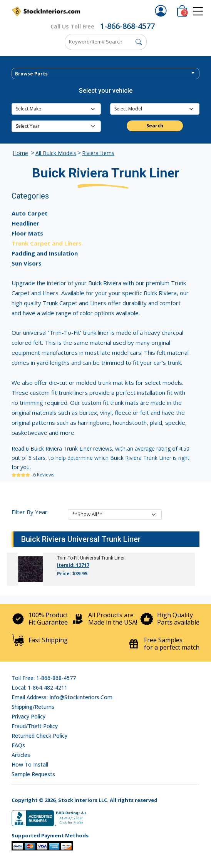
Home (20, 153)
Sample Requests (33, 774)
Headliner (25, 223)
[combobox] (105, 73)
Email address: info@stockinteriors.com (62, 697)
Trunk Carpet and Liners (47, 243)
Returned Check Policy (39, 735)
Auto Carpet (30, 213)
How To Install (30, 764)
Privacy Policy (28, 716)
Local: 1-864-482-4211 (39, 687)
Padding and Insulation (45, 253)
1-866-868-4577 (127, 26)
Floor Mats (27, 233)
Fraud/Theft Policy (35, 726)
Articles (21, 754)
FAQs (18, 745)
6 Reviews (43, 474)
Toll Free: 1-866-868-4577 (44, 678)
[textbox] (105, 73)
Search (154, 125)
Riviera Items (98, 153)
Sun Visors (27, 263)
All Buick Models (55, 153)
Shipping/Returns (33, 706)
